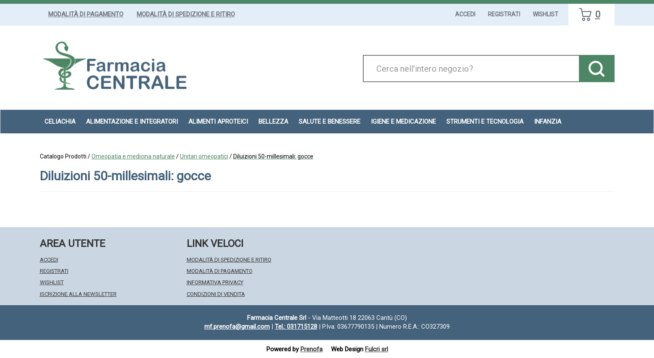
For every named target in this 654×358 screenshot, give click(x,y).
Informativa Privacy (215, 282)
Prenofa (311, 349)
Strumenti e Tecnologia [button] (485, 121)
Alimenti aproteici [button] (218, 121)
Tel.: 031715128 (296, 326)
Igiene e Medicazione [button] (403, 121)
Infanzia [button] (547, 121)
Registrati (504, 14)
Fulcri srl (376, 349)
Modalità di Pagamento (85, 14)
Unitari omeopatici (204, 156)
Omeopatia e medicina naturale (133, 156)
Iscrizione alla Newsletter (78, 294)
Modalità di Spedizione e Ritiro (186, 14)
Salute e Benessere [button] (329, 121)
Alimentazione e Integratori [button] (132, 121)
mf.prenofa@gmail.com (237, 326)
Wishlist (545, 14)
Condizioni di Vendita (216, 294)
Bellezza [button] (273, 121)
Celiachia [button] (60, 121)
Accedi (465, 14)
